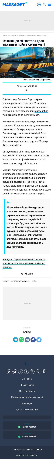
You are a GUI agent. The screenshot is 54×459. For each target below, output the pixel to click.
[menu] (49, 4)
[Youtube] (14, 371)
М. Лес (27, 273)
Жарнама (27, 379)
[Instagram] (32, 371)
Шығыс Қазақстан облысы (20, 281)
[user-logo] (39, 6)
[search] (44, 4)
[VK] (20, 371)
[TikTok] (9, 371)
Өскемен (6, 281)
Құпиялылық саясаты (27, 409)
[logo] (15, 4)
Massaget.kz (41, 111)
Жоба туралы (27, 385)
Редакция (27, 403)
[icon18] (27, 365)
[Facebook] (26, 371)
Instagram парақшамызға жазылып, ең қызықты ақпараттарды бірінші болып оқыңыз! (24, 263)
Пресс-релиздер (27, 391)
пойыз (34, 281)
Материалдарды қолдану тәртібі (27, 397)
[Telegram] (38, 371)
